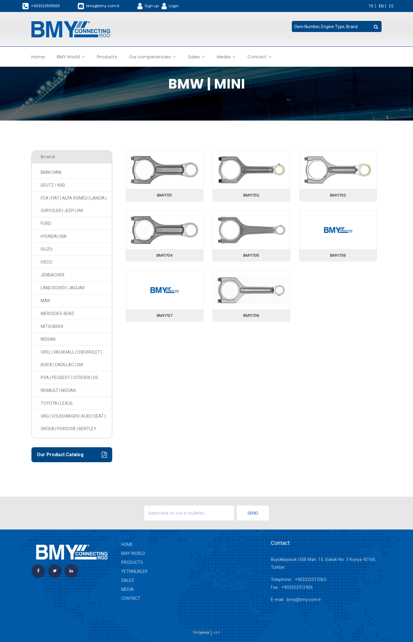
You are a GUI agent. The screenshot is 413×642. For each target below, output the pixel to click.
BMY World (133, 553)
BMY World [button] (71, 57)
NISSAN (48, 339)
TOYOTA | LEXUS (57, 403)
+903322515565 (310, 579)
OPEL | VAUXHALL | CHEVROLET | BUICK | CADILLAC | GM (71, 358)
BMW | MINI (51, 172)
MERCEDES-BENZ (57, 313)
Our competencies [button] (152, 57)
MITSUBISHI (52, 326)
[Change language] (372, 6)
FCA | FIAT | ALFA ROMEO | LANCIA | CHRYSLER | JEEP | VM (74, 204)
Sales (127, 580)
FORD (46, 223)
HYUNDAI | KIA (54, 236)
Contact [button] (260, 57)
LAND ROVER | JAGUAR (63, 287)
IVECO (46, 262)
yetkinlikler (134, 571)
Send (253, 513)
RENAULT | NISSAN (58, 390)
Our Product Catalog (72, 455)
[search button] (376, 26)
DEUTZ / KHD (53, 185)
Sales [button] (196, 57)
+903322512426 (297, 587)
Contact (130, 598)
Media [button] (226, 57)
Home (38, 57)
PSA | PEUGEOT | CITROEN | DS (69, 377)
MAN (45, 300)
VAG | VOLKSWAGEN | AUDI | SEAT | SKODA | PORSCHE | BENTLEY (73, 422)
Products (107, 57)
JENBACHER (52, 275)
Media (127, 589)
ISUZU (46, 249)
